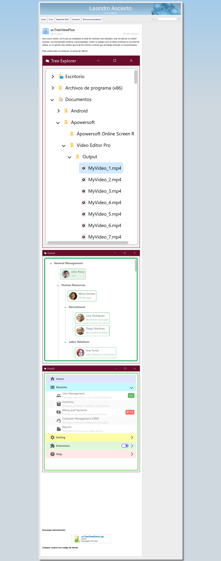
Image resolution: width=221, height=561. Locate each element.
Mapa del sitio (62, 19)
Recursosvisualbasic (92, 19)
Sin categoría (58, 34)
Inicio (43, 19)
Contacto (76, 19)
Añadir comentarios (132, 34)
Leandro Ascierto (110, 8)
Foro (51, 19)
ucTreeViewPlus (62, 30)
